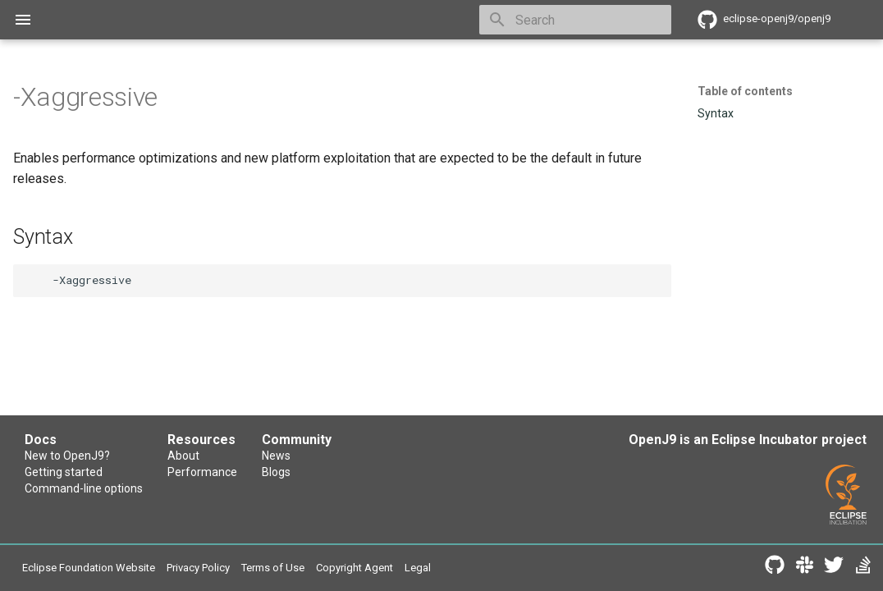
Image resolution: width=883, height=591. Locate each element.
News (426, 457)
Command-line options (89, 494)
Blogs (426, 475)
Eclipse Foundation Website (102, 569)
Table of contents (745, 91)
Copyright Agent (423, 569)
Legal (497, 569)
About (261, 457)
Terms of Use (327, 569)
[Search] (575, 19)
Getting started (67, 475)
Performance (282, 475)
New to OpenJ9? (73, 457)
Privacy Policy (235, 569)
